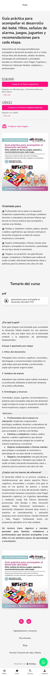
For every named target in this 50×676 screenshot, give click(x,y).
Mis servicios (25, 638)
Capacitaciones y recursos (25, 630)
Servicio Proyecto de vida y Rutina (25, 652)
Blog (25, 645)
